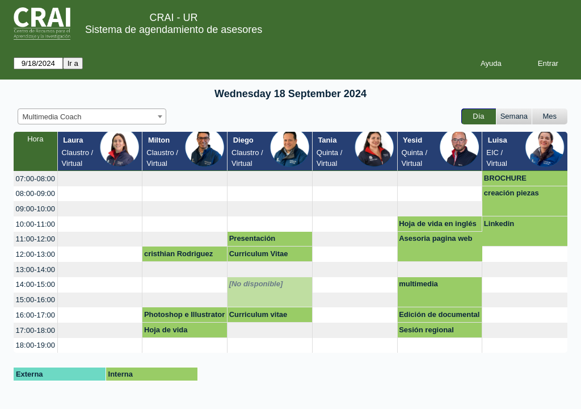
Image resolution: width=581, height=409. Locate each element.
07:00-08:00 (35, 178)
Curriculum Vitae (258, 253)
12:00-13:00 (35, 254)
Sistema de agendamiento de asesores (173, 29)
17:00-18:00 (35, 330)
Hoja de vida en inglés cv (438, 225)
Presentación (252, 238)
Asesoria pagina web (435, 238)
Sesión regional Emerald (426, 331)
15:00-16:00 (35, 299)
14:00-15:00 (35, 284)
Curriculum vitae (258, 314)
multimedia (418, 283)
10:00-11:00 (35, 224)
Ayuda (491, 63)
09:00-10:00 (35, 208)
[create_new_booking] (100, 178)
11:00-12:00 (35, 239)
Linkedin (499, 223)
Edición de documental (439, 314)
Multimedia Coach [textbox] (52, 116)
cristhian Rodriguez (178, 253)
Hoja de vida (166, 329)
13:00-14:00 (35, 269)
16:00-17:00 (35, 315)
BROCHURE (505, 178)
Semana (514, 116)
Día (478, 116)
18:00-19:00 (35, 345)
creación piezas (511, 193)
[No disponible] (256, 283)
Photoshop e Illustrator (184, 314)
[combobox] (92, 116)
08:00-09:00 (35, 193)
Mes (550, 116)
